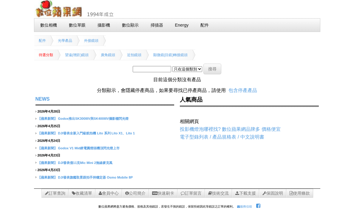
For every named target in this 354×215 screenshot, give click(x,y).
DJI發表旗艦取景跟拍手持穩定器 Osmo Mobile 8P (95, 177)
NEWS (42, 99)
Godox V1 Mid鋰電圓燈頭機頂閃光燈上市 (89, 148)
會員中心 (109, 193)
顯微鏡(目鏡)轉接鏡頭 (170, 55)
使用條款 (300, 193)
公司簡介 (135, 193)
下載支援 (245, 193)
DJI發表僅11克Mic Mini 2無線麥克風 (85, 163)
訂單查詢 (55, 193)
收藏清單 (82, 193)
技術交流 (218, 193)
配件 (42, 41)
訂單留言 (191, 193)
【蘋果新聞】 (47, 118)
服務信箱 (244, 206)
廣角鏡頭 (108, 55)
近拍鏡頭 (134, 55)
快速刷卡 (163, 193)
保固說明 (272, 193)
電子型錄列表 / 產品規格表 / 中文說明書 (222, 136)
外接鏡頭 (91, 41)
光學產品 (65, 41)
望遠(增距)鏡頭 (77, 55)
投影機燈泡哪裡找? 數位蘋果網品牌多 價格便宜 (230, 129)
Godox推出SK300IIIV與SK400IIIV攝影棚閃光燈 (93, 118)
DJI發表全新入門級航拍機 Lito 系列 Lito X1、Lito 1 (96, 133)
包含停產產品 (242, 90)
